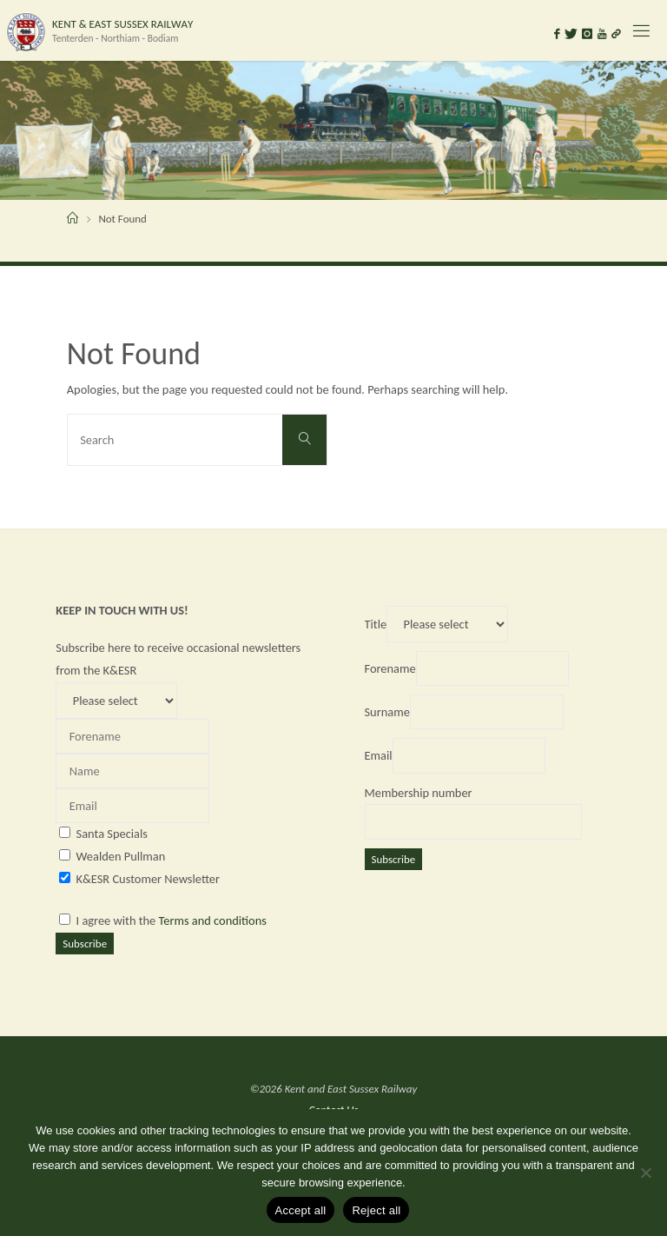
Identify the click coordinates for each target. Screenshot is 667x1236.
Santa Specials (112, 833)
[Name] (132, 771)
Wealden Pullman (121, 856)
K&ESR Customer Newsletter (148, 879)
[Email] (132, 805)
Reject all (376, 1210)
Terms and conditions (213, 920)
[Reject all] (645, 1172)
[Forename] (132, 736)
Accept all (301, 1210)
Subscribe (85, 943)
